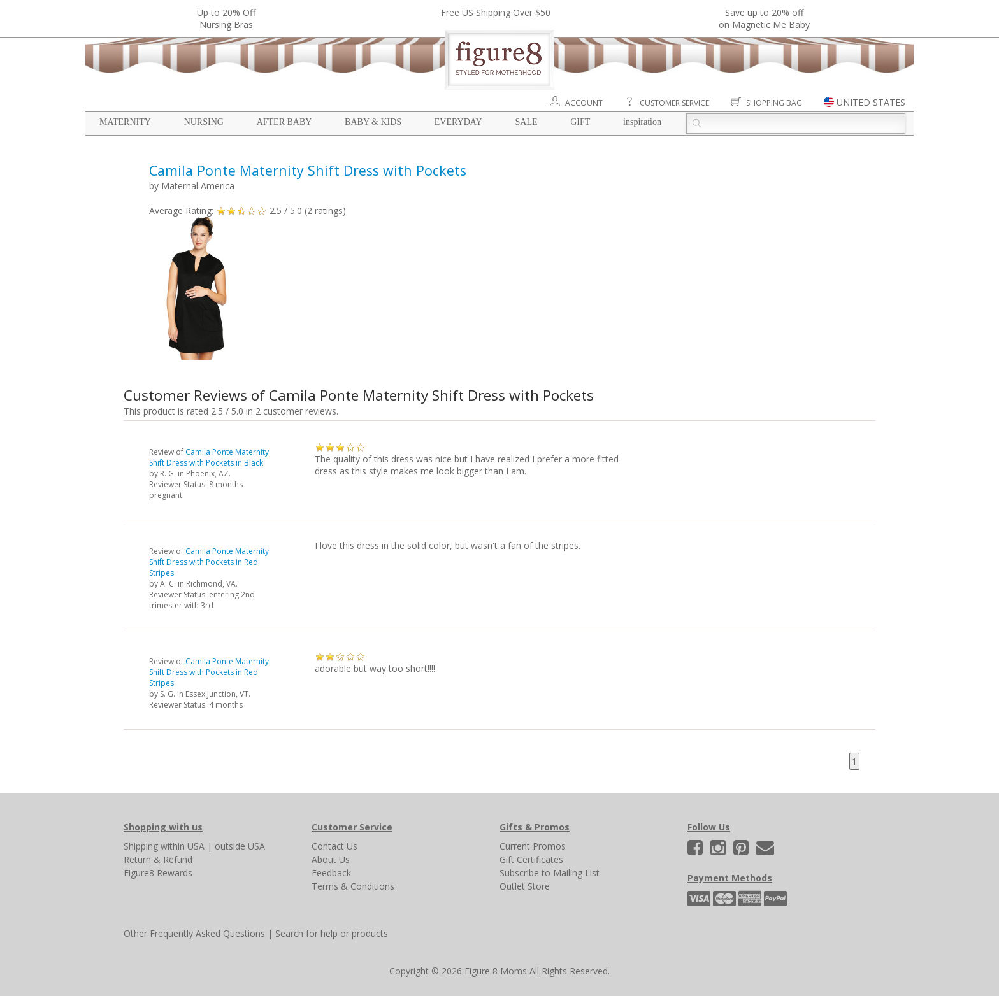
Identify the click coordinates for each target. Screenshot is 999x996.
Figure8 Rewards (158, 873)
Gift (580, 122)
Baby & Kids (373, 122)
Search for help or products (331, 933)
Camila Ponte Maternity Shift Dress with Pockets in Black (209, 457)
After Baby (284, 122)
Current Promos (533, 846)
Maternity (125, 122)
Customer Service (674, 102)
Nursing (204, 122)
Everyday (458, 122)
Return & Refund (158, 859)
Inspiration (642, 122)
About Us (331, 859)
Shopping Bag (774, 102)
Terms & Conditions (353, 886)
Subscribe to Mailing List (550, 873)
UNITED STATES (871, 102)
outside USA (240, 846)
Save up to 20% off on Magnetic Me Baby (764, 18)
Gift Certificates (531, 859)
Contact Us (334, 846)
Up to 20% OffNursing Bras (226, 18)
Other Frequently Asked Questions (194, 933)
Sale (526, 122)
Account (584, 102)
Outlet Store (525, 886)
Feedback (331, 873)
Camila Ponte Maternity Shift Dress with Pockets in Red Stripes (209, 562)
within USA (183, 846)
